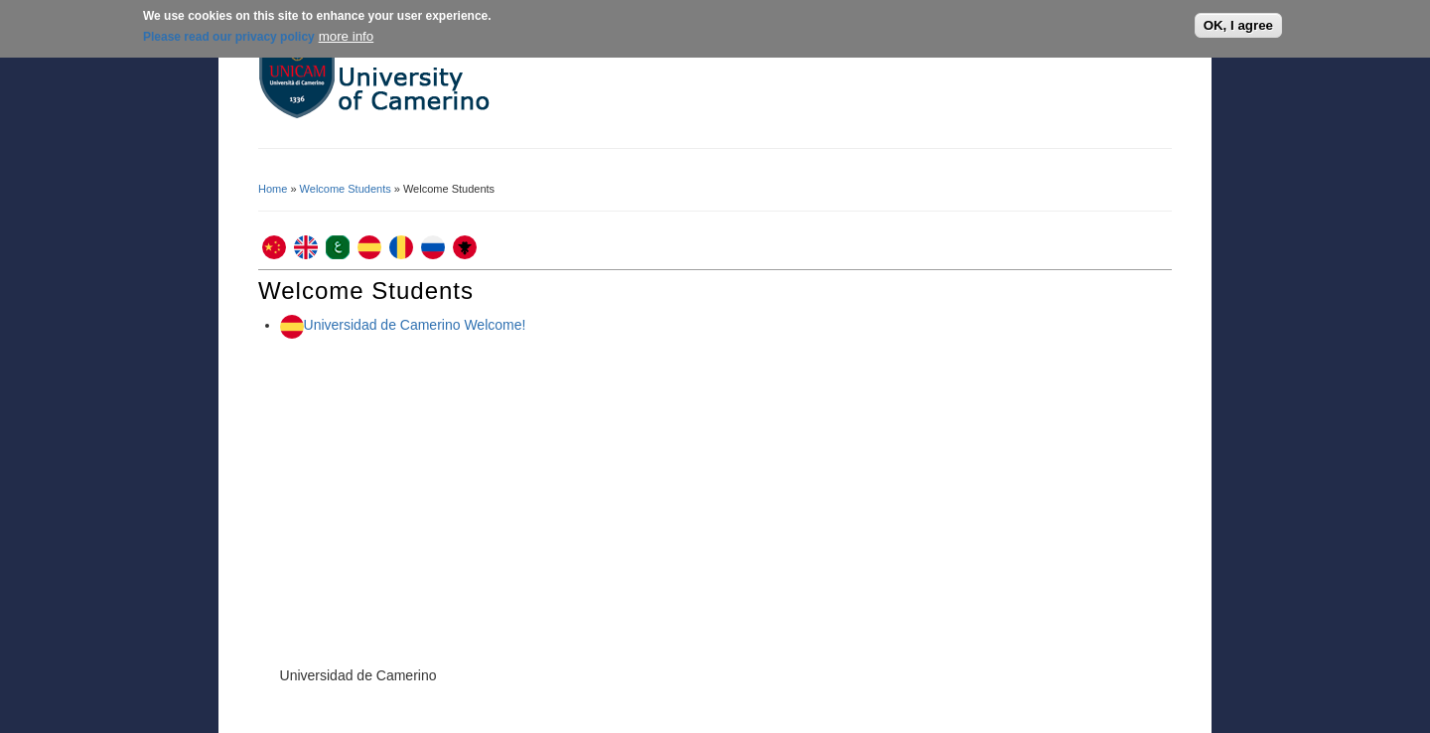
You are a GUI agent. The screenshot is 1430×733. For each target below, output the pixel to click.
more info (346, 36)
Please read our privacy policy (229, 37)
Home (272, 189)
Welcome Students (345, 189)
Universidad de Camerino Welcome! (415, 325)
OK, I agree (1238, 25)
